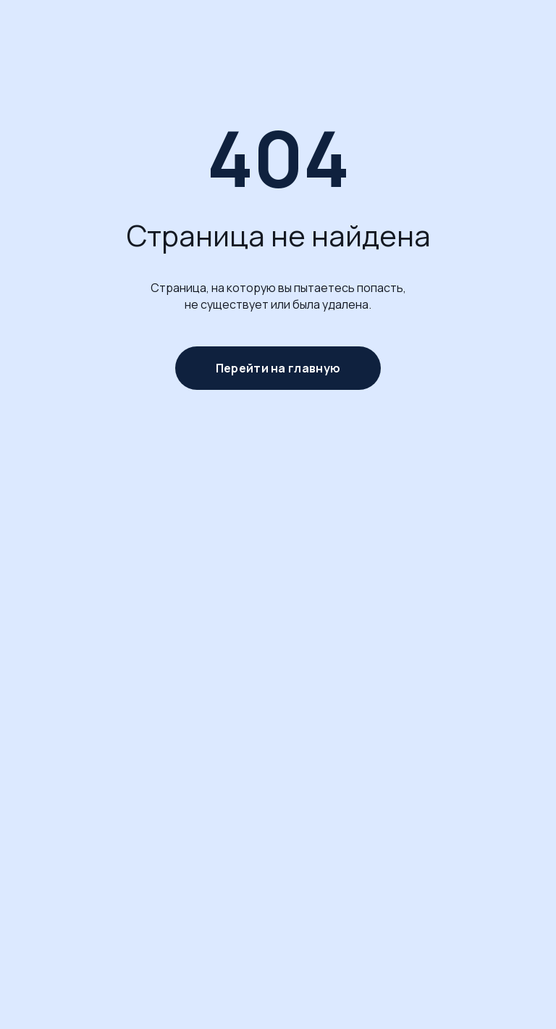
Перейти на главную (278, 368)
